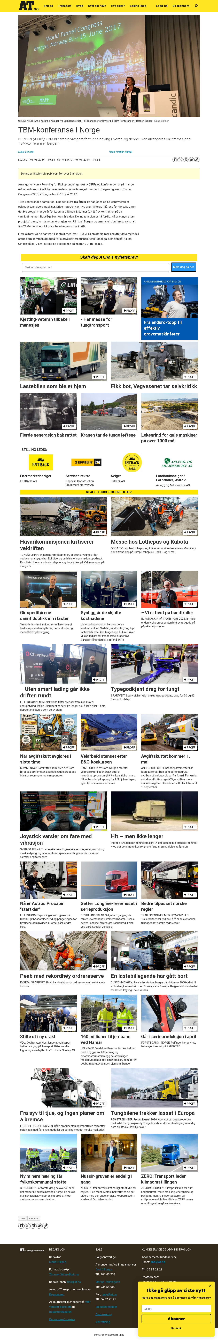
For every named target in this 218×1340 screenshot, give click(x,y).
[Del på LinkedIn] (186, 159)
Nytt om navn (97, 6)
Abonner (176, 1319)
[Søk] (196, 5)
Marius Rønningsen (108, 1282)
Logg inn (162, 6)
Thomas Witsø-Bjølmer (64, 1274)
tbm (22, 1218)
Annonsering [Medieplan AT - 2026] (104, 1314)
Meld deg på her (183, 267)
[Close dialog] (210, 1286)
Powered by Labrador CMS (109, 1335)
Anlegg (48, 6)
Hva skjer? (118, 6)
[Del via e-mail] (191, 159)
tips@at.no (74, 1282)
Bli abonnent (181, 6)
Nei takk (176, 1328)
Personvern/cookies (62, 1319)
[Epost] (176, 1308)
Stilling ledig (138, 6)
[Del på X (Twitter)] (180, 159)
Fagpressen (56, 1294)
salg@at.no (110, 1294)
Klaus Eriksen (57, 1262)
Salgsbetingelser (106, 1306)
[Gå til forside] (28, 6)
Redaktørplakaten (60, 1311)
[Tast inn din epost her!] (95, 267)
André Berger (104, 1269)
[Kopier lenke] (196, 159)
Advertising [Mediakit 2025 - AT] (103, 1322)
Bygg (79, 6)
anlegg (33, 1218)
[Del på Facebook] (175, 159)
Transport (64, 6)
